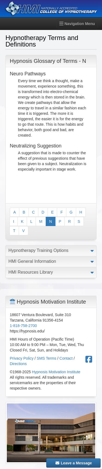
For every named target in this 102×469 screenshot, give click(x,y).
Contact (66, 358)
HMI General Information (32, 261)
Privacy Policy (21, 358)
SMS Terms (46, 358)
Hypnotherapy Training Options (38, 250)
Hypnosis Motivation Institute (56, 372)
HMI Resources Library (30, 272)
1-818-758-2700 (23, 325)
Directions (18, 364)
